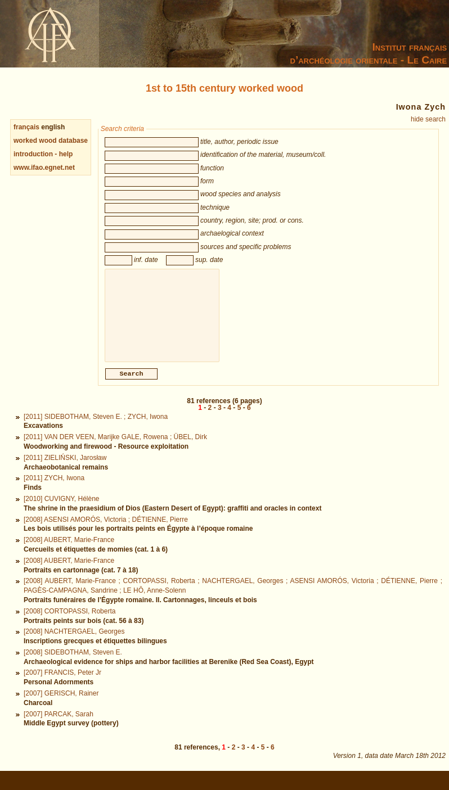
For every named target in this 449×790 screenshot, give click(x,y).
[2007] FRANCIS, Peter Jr (62, 685)
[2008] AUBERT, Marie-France (69, 552)
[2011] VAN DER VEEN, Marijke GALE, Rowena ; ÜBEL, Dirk (115, 449)
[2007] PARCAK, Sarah (58, 726)
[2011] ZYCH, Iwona (54, 490)
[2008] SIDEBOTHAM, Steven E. (73, 665)
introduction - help (43, 154)
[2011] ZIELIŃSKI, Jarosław (65, 470)
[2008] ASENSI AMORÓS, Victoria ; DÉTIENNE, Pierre (106, 532)
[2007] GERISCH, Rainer (61, 706)
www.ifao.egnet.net (44, 167)
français (26, 127)
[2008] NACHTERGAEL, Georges (74, 644)
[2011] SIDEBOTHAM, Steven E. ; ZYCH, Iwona (96, 429)
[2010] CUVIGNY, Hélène (62, 511)
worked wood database (51, 141)
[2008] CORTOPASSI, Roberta (69, 624)
